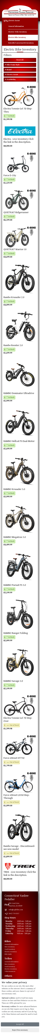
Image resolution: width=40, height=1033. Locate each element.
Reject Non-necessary (20, 1030)
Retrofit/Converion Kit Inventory (21, 43)
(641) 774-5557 (14, 914)
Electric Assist (14, 21)
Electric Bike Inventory (17, 37)
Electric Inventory (11, 952)
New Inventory (10, 947)
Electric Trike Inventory (17, 32)
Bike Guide (8, 954)
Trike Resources (10, 971)
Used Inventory (10, 949)
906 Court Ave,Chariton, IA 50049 (15, 904)
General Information (16, 26)
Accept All (20, 1024)
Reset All (20, 60)
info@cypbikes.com (16, 910)
